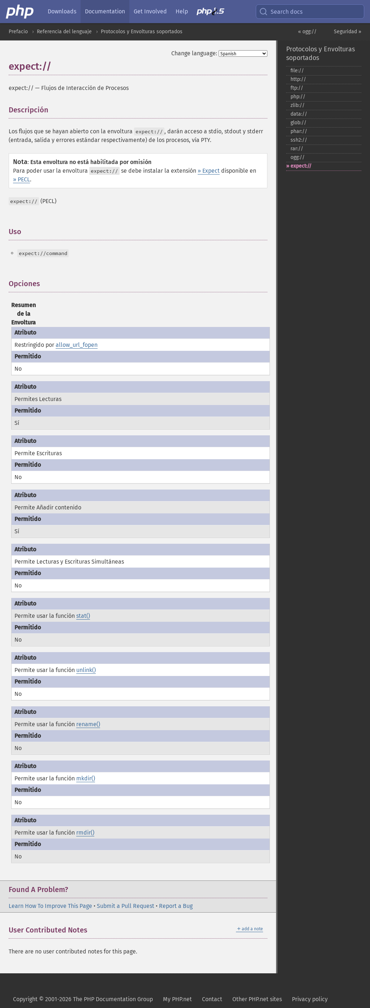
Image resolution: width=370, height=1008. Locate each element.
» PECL (21, 179)
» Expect (209, 170)
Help (182, 11)
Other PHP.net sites (257, 999)
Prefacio (18, 32)
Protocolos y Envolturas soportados (141, 32)
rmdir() (85, 832)
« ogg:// (307, 32)
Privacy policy (310, 999)
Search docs (280, 11)
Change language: (194, 53)
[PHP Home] (20, 11)
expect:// (301, 166)
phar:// (299, 131)
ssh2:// (299, 140)
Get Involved (150, 11)
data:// (299, 114)
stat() (83, 615)
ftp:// (297, 88)
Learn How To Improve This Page (50, 906)
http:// (298, 79)
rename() (88, 724)
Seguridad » (347, 32)
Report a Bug (176, 906)
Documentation (105, 11)
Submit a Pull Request (125, 906)
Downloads (62, 11)
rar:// (297, 149)
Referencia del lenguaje (64, 32)
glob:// (298, 123)
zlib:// (298, 105)
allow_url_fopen (77, 344)
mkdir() (85, 778)
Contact (212, 999)
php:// (298, 97)
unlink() (86, 670)
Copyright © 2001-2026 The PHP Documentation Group (83, 999)
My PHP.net (177, 999)
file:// (297, 71)
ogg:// (298, 157)
